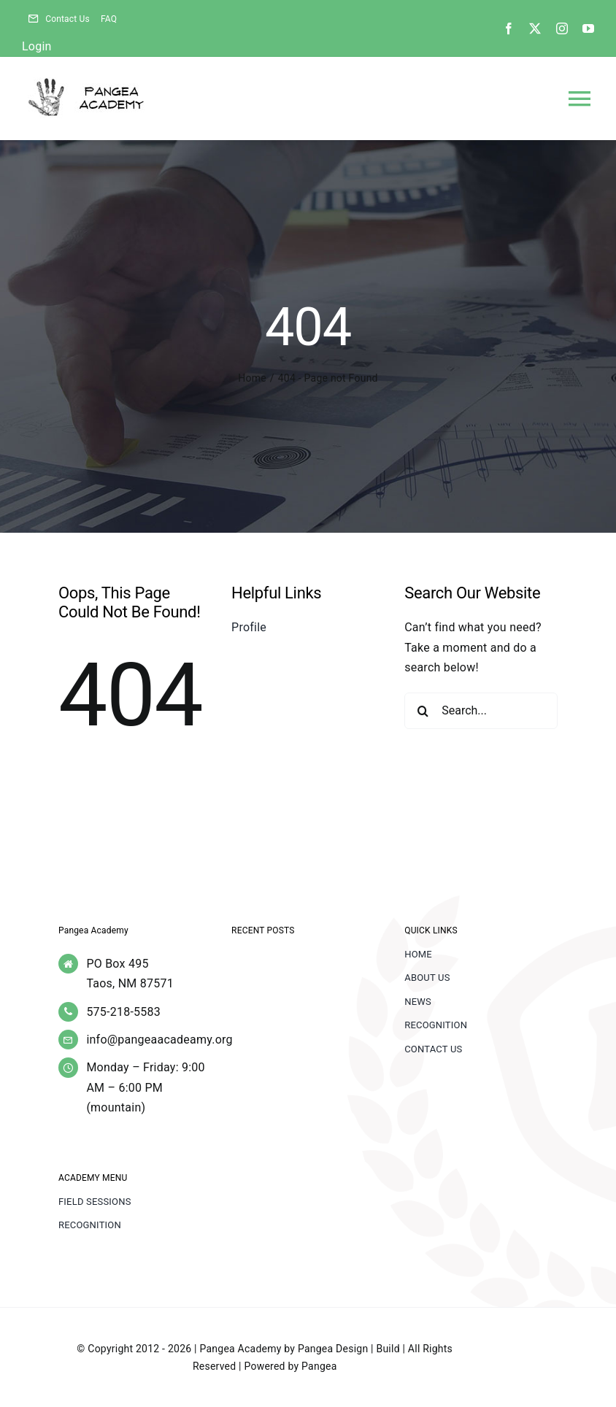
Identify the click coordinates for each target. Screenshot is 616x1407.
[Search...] (481, 711)
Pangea (318, 1366)
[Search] (422, 711)
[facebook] (509, 28)
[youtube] (588, 28)
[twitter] (535, 28)
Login (37, 46)
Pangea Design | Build (349, 1348)
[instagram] (562, 28)
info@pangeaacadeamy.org (159, 1039)
